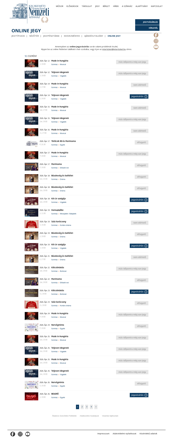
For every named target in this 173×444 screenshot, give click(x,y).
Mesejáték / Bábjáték (68, 214)
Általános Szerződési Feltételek (64, 416)
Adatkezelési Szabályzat (89, 416)
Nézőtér (34, 35)
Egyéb (62, 145)
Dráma (62, 179)
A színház (127, 6)
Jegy (97, 6)
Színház (54, 64)
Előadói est (64, 168)
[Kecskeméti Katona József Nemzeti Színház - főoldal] (29, 12)
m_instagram (155, 40)
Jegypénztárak (51, 35)
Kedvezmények (72, 35)
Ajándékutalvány (93, 35)
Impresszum (103, 433)
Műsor (59, 6)
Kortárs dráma (65, 225)
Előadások (72, 6)
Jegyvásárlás (150, 22)
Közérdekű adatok (148, 433)
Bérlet (106, 6)
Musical (63, 64)
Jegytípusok (18, 35)
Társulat (87, 6)
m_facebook (155, 34)
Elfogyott (141, 142)
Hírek (116, 6)
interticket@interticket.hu (114, 49)
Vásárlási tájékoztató (110, 416)
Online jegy (114, 35)
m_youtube (155, 46)
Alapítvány (142, 6)
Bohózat (63, 271)
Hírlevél (153, 27)
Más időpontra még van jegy (132, 62)
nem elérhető (139, 85)
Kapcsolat (157, 6)
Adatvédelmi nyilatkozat (124, 433)
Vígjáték (63, 76)
